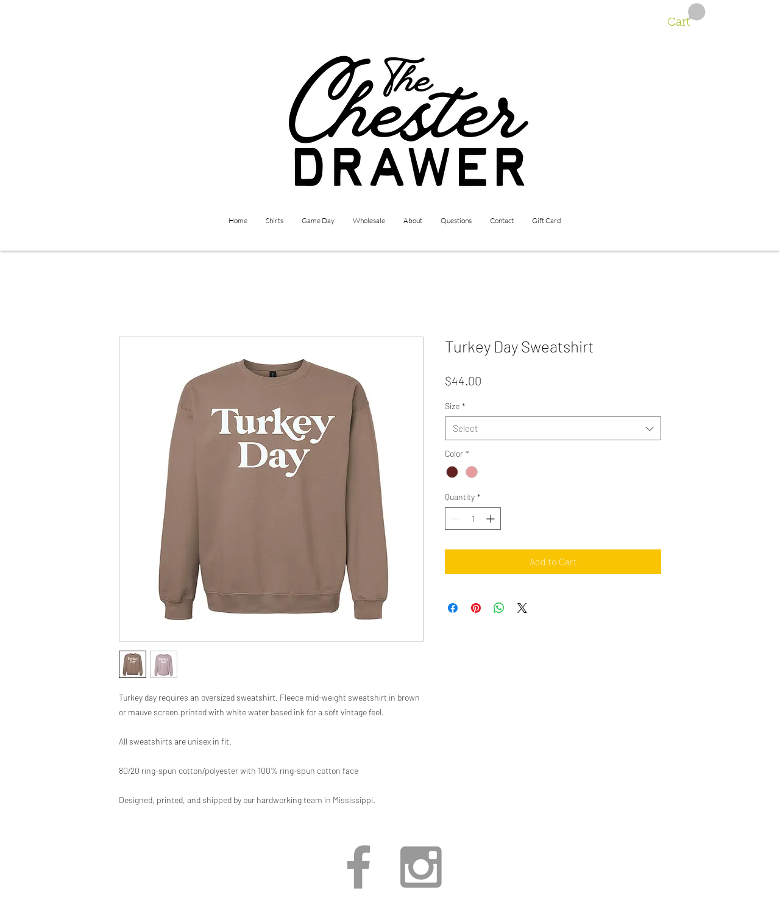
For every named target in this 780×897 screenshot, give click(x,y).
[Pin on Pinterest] (476, 608)
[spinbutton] (473, 518)
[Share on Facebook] (452, 608)
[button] (686, 16)
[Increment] (491, 518)
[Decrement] (454, 518)
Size (455, 406)
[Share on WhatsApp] (499, 608)
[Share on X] (522, 608)
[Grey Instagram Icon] (421, 867)
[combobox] (553, 428)
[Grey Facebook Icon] (359, 867)
